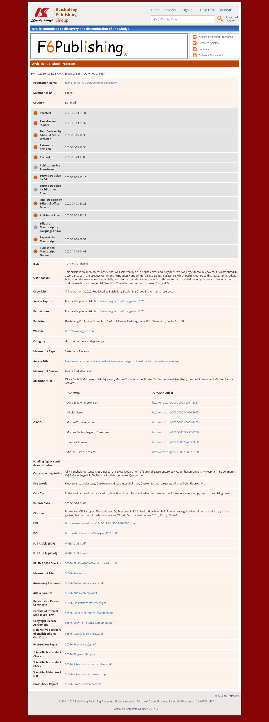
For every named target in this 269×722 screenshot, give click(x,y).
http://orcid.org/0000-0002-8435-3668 (175, 442)
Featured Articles (209, 43)
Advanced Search (232, 19)
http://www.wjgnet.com (79, 331)
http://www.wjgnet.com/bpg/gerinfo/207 (119, 311)
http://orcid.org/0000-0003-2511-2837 (175, 402)
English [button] (171, 9)
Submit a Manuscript (211, 55)
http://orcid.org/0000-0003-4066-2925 (175, 412)
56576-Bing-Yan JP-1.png (80, 654)
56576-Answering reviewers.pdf (84, 583)
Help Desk (208, 9)
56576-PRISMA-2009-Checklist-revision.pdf (91, 563)
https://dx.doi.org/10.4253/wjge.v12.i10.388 (91, 533)
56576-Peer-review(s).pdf (80, 644)
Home (155, 9)
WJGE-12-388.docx (76, 553)
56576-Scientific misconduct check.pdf (88, 664)
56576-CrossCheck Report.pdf (83, 684)
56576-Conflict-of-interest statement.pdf (90, 613)
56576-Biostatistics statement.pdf (85, 603)
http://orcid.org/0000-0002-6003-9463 (175, 422)
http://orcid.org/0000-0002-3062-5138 (175, 452)
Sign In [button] (189, 9)
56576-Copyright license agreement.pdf (89, 623)
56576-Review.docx (77, 573)
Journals (226, 9)
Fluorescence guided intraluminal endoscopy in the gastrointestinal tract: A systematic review (122, 361)
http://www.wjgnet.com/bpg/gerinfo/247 (119, 301)
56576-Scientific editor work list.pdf (86, 674)
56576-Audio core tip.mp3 (81, 593)
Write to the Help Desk (227, 695)
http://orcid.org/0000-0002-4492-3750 (175, 432)
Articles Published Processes (216, 36)
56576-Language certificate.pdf (84, 634)
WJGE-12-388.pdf (75, 543)
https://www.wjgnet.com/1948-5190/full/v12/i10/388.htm (100, 523)
